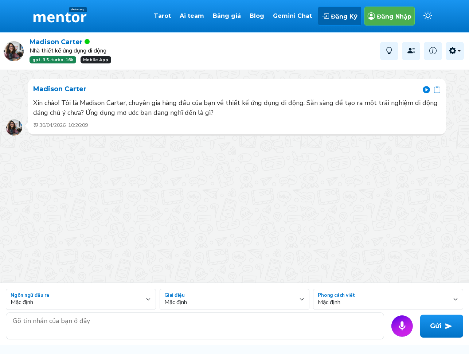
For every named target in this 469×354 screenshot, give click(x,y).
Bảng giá (227, 15)
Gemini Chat (292, 15)
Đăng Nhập (389, 16)
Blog (257, 15)
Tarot (162, 15)
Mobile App (95, 60)
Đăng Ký (339, 16)
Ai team (192, 15)
